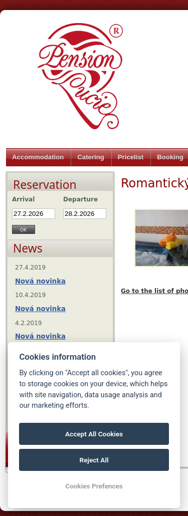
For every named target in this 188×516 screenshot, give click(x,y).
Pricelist (130, 157)
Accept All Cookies (94, 434)
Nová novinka (40, 281)
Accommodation (38, 157)
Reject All (94, 460)
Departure (80, 199)
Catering (90, 157)
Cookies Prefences (93, 486)
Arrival (23, 199)
